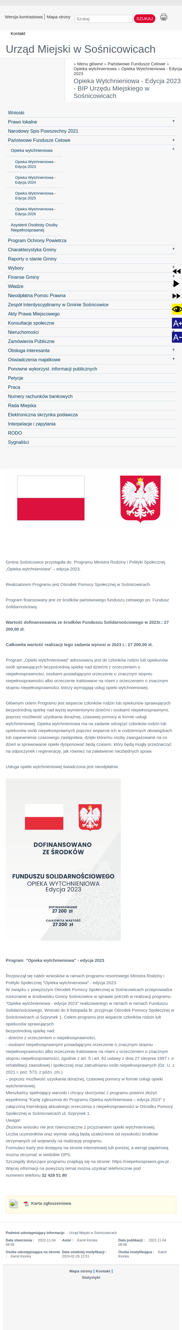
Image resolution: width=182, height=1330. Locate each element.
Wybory (16, 267)
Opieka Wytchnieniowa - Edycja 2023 (35, 164)
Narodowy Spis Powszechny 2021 (43, 131)
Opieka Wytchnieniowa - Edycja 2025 (35, 195)
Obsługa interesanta (29, 350)
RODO (15, 433)
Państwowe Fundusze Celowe (136, 63)
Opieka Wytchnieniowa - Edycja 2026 (35, 211)
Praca (14, 387)
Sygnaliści (18, 442)
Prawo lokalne (22, 121)
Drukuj (163, 17)
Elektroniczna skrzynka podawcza (43, 414)
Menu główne (90, 63)
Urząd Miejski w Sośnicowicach (81, 49)
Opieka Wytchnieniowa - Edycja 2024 (35, 180)
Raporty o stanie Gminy (32, 258)
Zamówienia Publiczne (31, 341)
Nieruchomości (23, 332)
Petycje (15, 377)
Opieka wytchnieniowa (95, 68)
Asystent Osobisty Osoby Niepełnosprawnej (34, 228)
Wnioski (16, 112)
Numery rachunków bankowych (40, 396)
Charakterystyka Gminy (32, 249)
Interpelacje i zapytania (32, 423)
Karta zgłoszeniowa (47, 1203)
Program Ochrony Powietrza (37, 240)
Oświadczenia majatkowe (34, 359)
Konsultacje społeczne (31, 322)
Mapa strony (58, 16)
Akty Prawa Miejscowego (34, 313)
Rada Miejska (22, 405)
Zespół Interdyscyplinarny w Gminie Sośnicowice (58, 304)
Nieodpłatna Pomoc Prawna (37, 295)
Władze (16, 286)
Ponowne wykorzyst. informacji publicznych (52, 368)
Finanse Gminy (23, 277)
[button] (176, 271)
